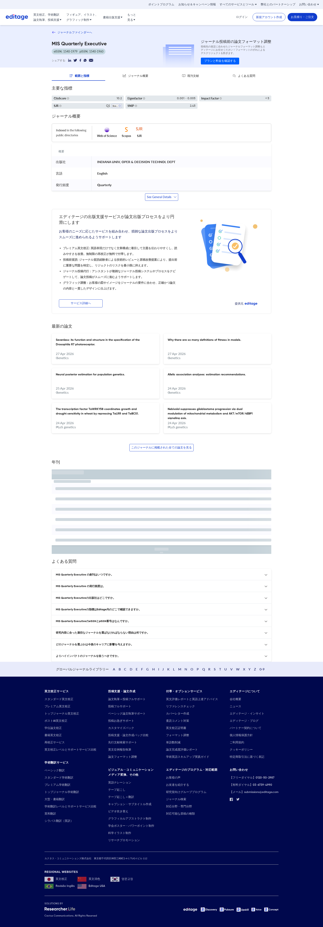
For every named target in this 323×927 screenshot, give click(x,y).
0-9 (262, 669)
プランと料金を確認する (220, 61)
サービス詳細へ (81, 303)
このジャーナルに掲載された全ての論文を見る (161, 447)
